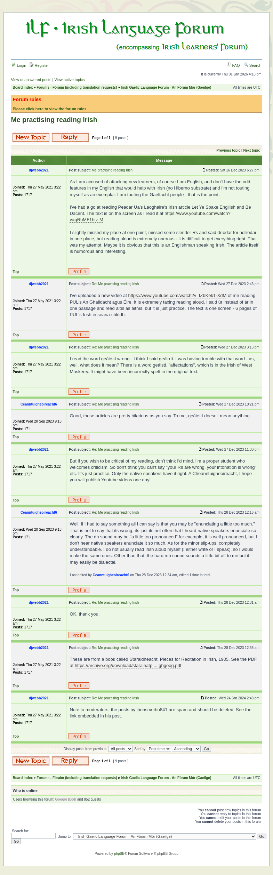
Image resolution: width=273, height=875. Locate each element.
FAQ (233, 65)
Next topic (251, 150)
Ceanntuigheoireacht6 (111, 575)
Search (253, 65)
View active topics (69, 80)
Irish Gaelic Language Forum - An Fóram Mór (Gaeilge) (166, 87)
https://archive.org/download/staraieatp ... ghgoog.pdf (128, 665)
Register (39, 65)
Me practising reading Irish (54, 119)
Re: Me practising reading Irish (115, 284)
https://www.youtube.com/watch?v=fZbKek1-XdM (177, 295)
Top (16, 272)
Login (18, 65)
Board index (23, 87)
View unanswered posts (31, 80)
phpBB (119, 854)
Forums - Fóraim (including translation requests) (77, 87)
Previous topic (228, 150)
